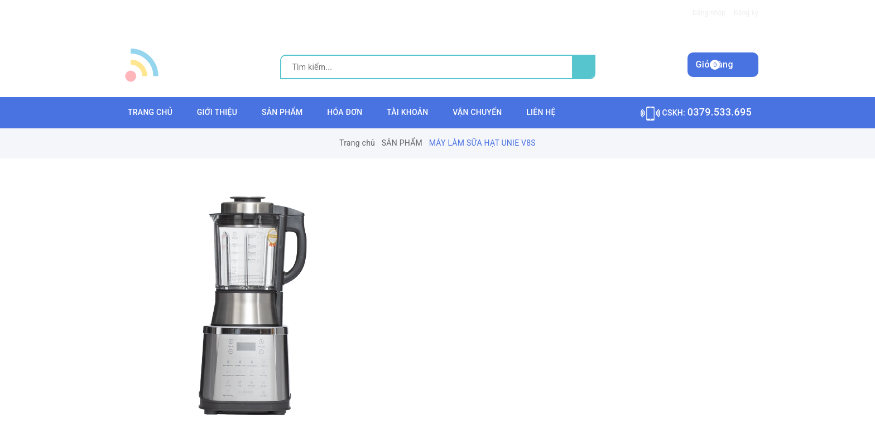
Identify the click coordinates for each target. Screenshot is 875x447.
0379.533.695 (720, 112)
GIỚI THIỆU (217, 112)
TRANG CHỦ (150, 112)
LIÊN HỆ (540, 112)
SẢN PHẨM (282, 112)
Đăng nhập (709, 13)
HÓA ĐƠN (344, 112)
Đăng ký (746, 13)
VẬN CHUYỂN (477, 112)
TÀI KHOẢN (407, 112)
